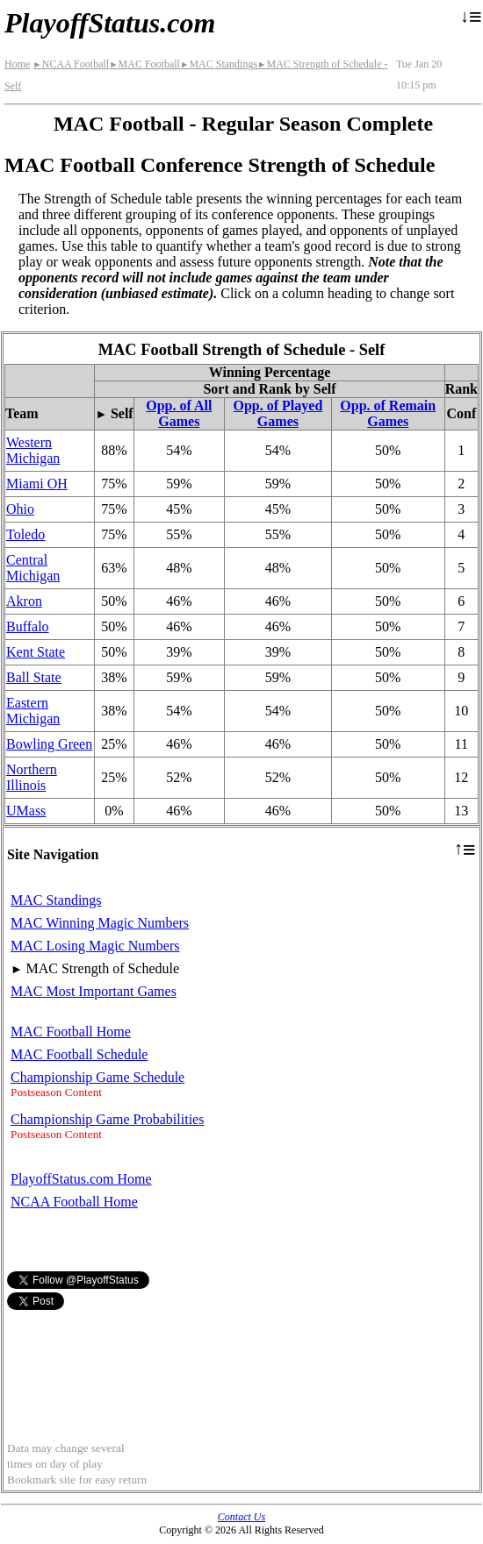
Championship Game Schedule (97, 1077)
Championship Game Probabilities (107, 1119)
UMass (26, 810)
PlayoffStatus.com (109, 23)
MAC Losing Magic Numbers (95, 945)
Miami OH (37, 483)
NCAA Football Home (74, 1201)
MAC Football (144, 64)
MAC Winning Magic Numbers (100, 922)
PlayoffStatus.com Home (81, 1178)
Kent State (35, 651)
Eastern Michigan (33, 710)
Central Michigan (33, 567)
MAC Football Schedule (79, 1054)
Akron (24, 601)
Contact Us (241, 1517)
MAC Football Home (71, 1031)
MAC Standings (218, 64)
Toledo (25, 534)
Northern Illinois (31, 777)
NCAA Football (70, 64)
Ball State (33, 677)
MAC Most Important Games (94, 991)
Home (17, 64)
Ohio (20, 509)
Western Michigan (33, 450)
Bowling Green (49, 743)
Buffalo (27, 626)
